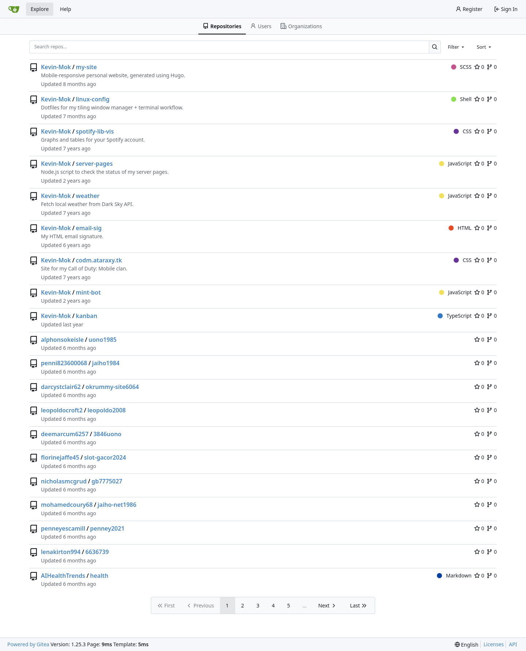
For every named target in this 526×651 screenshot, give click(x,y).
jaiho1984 (105, 363)
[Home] (14, 9)
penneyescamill (63, 528)
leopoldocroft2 (62, 410)
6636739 (97, 551)
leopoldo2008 (107, 410)
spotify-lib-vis (95, 131)
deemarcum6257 (64, 434)
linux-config (93, 99)
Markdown (454, 575)
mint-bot (88, 292)
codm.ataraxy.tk (99, 260)
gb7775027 (107, 481)
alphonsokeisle (62, 339)
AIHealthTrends (63, 575)
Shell (461, 99)
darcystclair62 (61, 386)
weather (88, 195)
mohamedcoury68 (67, 504)
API (513, 644)
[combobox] (456, 47)
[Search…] (435, 47)
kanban (87, 315)
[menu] (467, 644)
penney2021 (107, 528)
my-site (86, 67)
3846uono (108, 434)
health (99, 575)
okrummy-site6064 (112, 386)
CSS (463, 131)
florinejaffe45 (60, 457)
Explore (40, 8)
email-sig (89, 228)
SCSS (461, 66)
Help (65, 8)
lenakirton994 (60, 551)
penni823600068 (64, 363)
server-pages (94, 163)
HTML (460, 227)
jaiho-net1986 (117, 504)
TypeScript (455, 315)
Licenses (494, 644)
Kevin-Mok (56, 67)
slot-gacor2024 (105, 457)
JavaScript (455, 163)
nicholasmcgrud (64, 481)
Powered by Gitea (28, 644)
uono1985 (102, 339)
